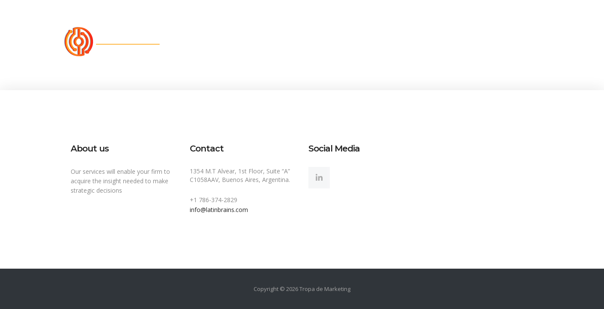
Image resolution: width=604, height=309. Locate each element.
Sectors (345, 41)
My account (514, 41)
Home (188, 41)
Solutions (293, 41)
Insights (395, 41)
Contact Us (451, 41)
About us (237, 41)
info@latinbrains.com (219, 210)
